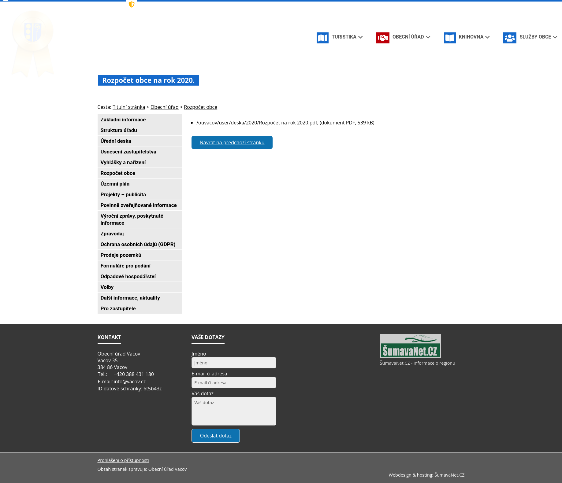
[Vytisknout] (457, 6)
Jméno (199, 353)
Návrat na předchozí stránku (232, 142)
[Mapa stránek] (447, 6)
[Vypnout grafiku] (437, 6)
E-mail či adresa (209, 373)
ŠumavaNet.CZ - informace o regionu (417, 363)
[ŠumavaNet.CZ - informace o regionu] (410, 356)
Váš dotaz (203, 393)
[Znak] (225, 4)
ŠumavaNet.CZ (449, 475)
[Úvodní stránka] (427, 6)
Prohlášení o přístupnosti (123, 460)
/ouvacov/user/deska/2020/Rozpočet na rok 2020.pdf (256, 122)
